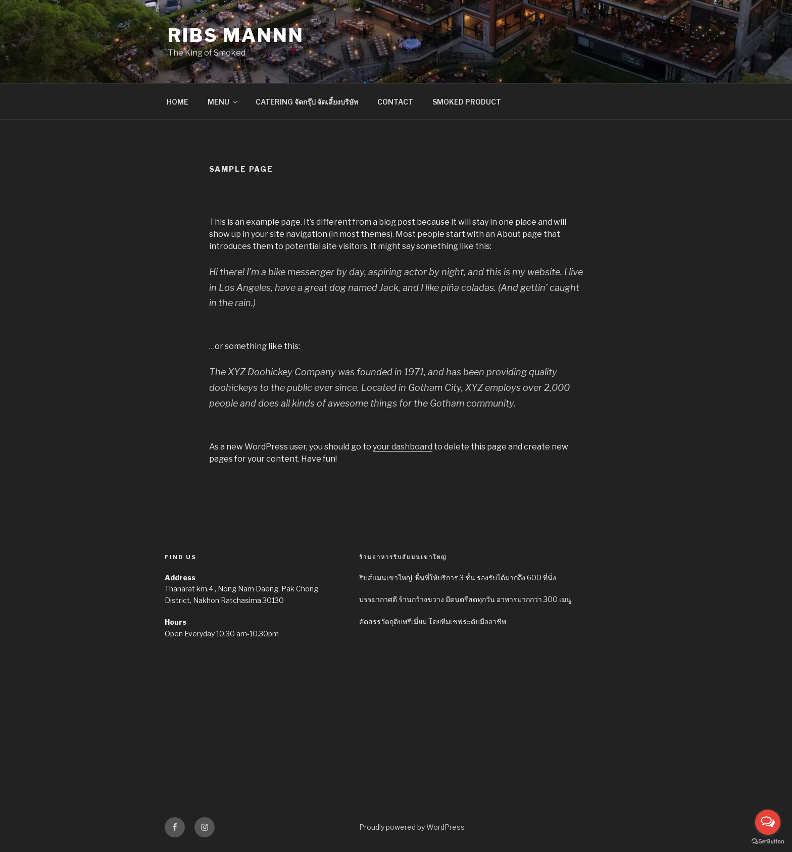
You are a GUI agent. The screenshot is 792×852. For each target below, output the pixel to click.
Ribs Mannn (236, 35)
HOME (177, 101)
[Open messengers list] (767, 822)
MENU (223, 101)
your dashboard (402, 447)
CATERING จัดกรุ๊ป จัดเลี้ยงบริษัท (307, 101)
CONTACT (395, 101)
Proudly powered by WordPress (412, 827)
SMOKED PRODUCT (466, 101)
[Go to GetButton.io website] (768, 841)
